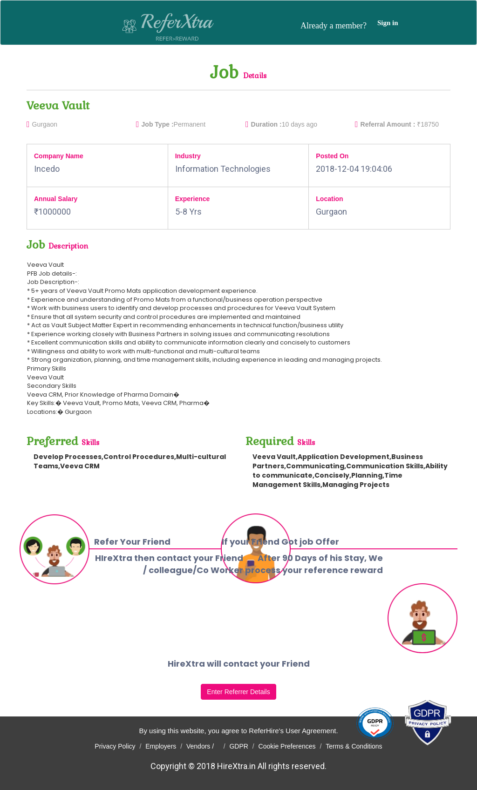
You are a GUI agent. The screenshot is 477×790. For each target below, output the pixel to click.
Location (329, 199)
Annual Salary (55, 199)
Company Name (58, 156)
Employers (160, 746)
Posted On (332, 156)
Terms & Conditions (354, 746)
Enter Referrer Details (238, 691)
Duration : (266, 124)
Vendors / (202, 746)
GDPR (238, 746)
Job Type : (158, 124)
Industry (188, 156)
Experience (192, 199)
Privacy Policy (115, 746)
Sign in (387, 23)
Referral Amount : (388, 124)
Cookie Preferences (287, 746)
